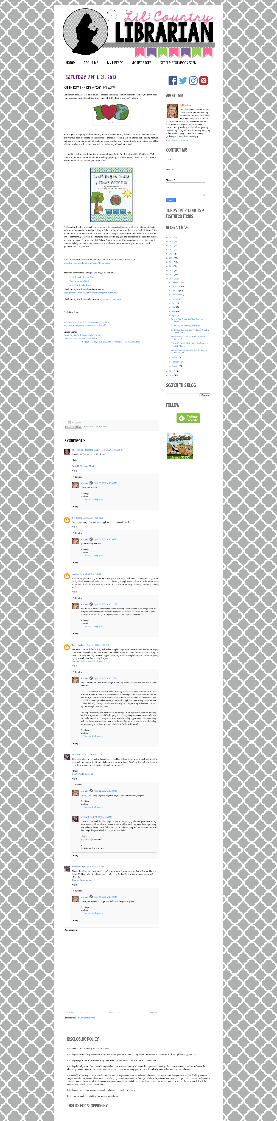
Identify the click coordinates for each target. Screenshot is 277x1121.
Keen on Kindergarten (82, 880)
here (81, 160)
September (176, 294)
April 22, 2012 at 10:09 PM (105, 483)
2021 (171, 254)
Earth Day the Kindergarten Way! (185, 325)
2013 (171, 274)
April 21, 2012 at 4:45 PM (91, 574)
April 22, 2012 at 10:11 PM (105, 604)
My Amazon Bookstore (110, 299)
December (176, 282)
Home (70, 63)
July (174, 303)
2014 (171, 270)
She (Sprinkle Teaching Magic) (86, 450)
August (175, 299)
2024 (171, 241)
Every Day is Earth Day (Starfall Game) (82, 335)
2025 (171, 237)
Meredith (76, 866)
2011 (171, 371)
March (175, 357)
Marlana (85, 483)
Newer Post (69, 1012)
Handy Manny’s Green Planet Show (80, 338)
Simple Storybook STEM (178, 63)
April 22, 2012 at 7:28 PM (93, 866)
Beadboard (77, 518)
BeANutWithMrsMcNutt (82, 774)
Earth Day (94, 426)
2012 (171, 279)
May (174, 311)
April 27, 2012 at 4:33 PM (101, 817)
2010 (171, 375)
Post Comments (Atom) (85, 1018)
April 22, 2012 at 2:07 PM (92, 754)
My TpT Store (141, 63)
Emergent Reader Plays (80, 285)
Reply (74, 470)
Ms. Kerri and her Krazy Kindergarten (88, 661)
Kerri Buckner (79, 645)
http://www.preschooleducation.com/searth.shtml (87, 322)
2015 (171, 266)
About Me (91, 63)
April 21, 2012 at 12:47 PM (112, 450)
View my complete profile (177, 140)
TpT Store (103, 426)
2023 (171, 245)
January (175, 366)
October (175, 290)
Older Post (153, 1012)
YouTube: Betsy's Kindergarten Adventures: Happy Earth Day (111, 341)
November (176, 286)
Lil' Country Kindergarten (92, 499)
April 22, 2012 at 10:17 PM (105, 678)
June (174, 307)
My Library (115, 63)
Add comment (71, 930)
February (176, 362)
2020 (171, 258)
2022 (171, 249)
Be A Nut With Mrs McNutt (92, 848)
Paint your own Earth (79, 281)
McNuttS (76, 754)
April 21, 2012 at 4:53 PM (97, 645)
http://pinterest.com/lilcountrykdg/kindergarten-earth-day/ (91, 292)
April (174, 315)
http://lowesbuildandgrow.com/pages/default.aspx (87, 263)
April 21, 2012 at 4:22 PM (94, 518)
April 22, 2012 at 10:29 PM (105, 791)
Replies (78, 477)
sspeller (75, 574)
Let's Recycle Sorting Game (82, 277)
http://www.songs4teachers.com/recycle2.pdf (85, 325)
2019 (171, 262)
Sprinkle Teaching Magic (83, 466)
